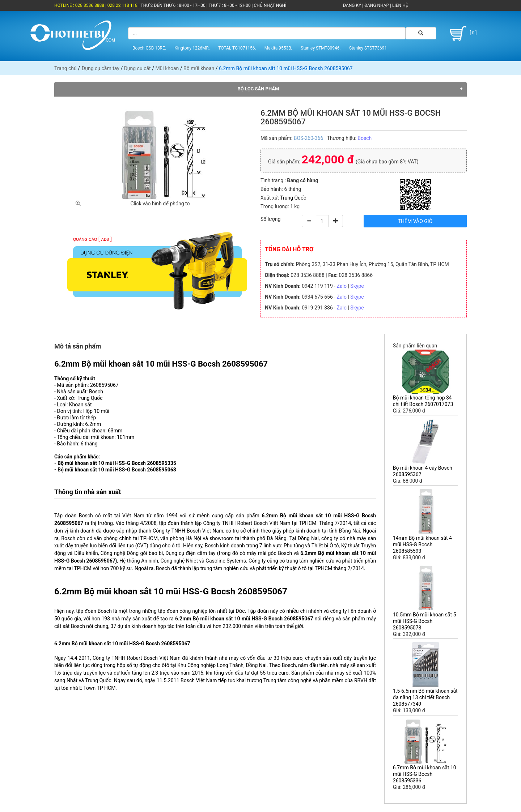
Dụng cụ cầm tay (100, 68)
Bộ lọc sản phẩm (258, 88)
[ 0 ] (461, 33)
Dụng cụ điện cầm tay (190, 553)
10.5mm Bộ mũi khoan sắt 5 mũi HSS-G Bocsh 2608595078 (424, 621)
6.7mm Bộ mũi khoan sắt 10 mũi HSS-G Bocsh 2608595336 (424, 774)
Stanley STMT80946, (320, 48)
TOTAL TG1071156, (237, 48)
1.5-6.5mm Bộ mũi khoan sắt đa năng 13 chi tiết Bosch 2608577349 (425, 697)
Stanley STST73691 (368, 48)
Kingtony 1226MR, (191, 48)
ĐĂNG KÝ (352, 5)
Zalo (342, 286)
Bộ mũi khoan (198, 68)
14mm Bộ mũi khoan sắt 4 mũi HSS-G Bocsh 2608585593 (422, 544)
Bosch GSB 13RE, (149, 48)
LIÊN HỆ (399, 5)
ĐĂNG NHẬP (376, 5)
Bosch (364, 138)
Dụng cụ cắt (137, 68)
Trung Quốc (293, 198)
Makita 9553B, (278, 48)
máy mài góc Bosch (269, 553)
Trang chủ (65, 68)
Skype (357, 286)
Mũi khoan (167, 68)
